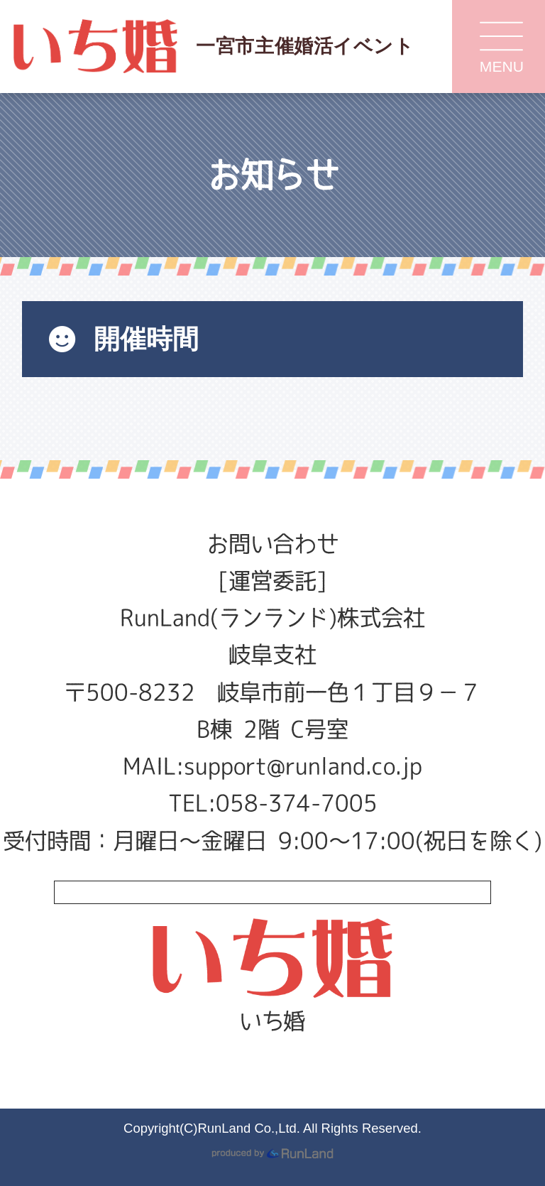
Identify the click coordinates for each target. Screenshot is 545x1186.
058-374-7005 (297, 803)
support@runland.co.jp (303, 766)
